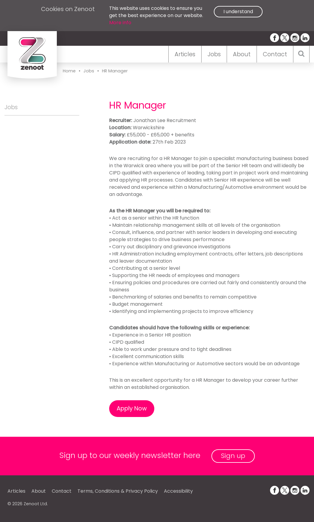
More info (120, 22)
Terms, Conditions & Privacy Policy (117, 491)
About (242, 54)
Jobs (214, 54)
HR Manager (115, 71)
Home (69, 71)
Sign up (233, 455)
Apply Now (132, 408)
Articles (185, 54)
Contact (275, 54)
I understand (238, 11)
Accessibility (178, 491)
